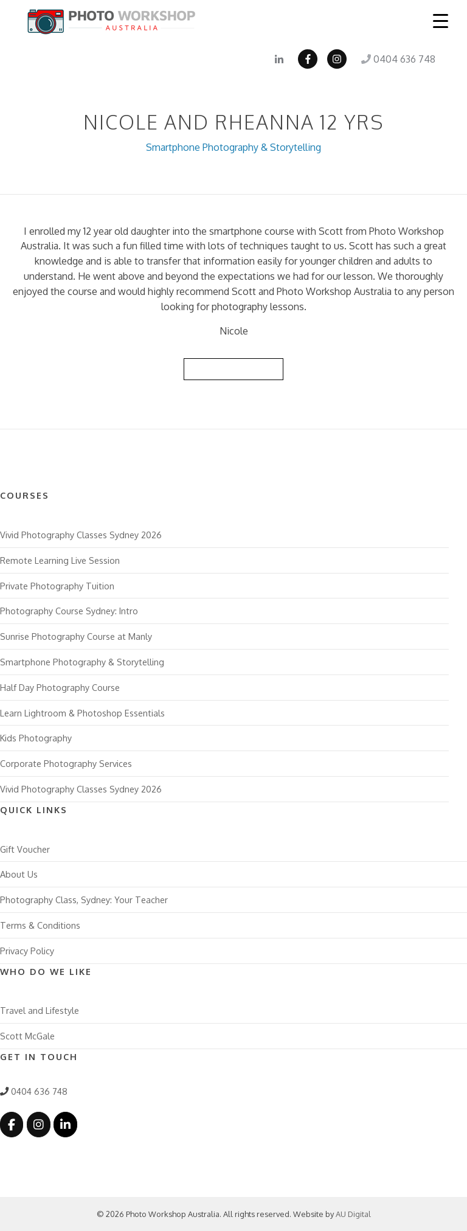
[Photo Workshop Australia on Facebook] (11, 1124)
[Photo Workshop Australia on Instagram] (38, 1124)
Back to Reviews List (233, 368)
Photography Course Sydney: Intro (69, 610)
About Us (19, 874)
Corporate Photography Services (66, 763)
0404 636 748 (398, 59)
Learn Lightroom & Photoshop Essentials (82, 712)
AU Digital (353, 1214)
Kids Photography (36, 737)
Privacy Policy (27, 950)
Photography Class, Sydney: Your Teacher (84, 899)
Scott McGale (27, 1035)
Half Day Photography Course (60, 687)
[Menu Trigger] (441, 21)
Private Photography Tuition (57, 585)
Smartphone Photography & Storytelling (233, 147)
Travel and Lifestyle (39, 1010)
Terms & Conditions (40, 925)
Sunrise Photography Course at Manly (76, 636)
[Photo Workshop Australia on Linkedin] (65, 1124)
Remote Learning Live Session (60, 560)
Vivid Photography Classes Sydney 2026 (81, 534)
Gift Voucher (25, 849)
